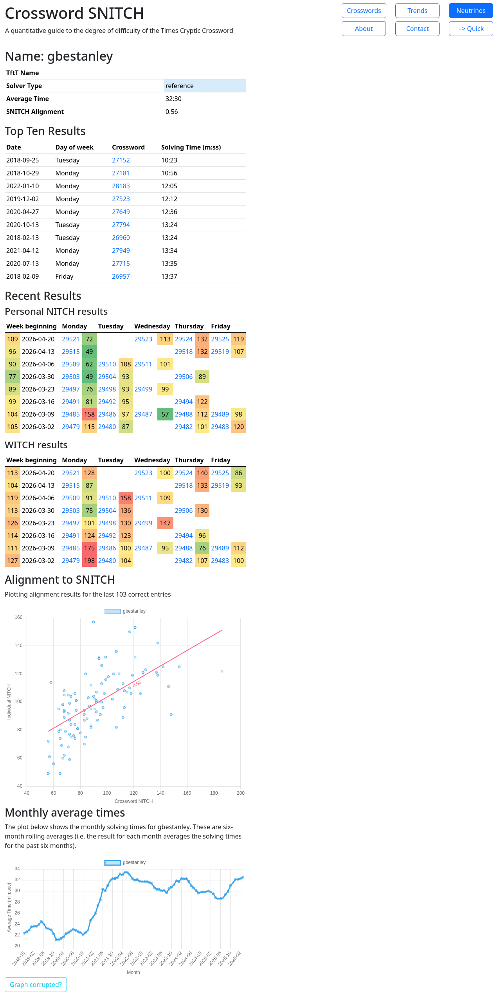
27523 (121, 199)
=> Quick (471, 28)
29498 (107, 389)
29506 (184, 376)
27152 (121, 160)
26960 (121, 237)
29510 (107, 364)
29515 (71, 351)
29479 (71, 426)
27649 (121, 211)
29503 (71, 376)
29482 (184, 426)
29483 (220, 426)
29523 (143, 339)
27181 (121, 173)
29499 (143, 389)
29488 (184, 414)
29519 (220, 351)
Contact (417, 28)
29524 (184, 339)
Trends (417, 10)
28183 (121, 186)
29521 (71, 339)
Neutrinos (471, 10)
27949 (121, 250)
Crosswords (364, 10)
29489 (220, 414)
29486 (107, 414)
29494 (184, 401)
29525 (220, 339)
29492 (107, 401)
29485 (71, 414)
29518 (184, 351)
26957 (121, 276)
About (364, 28)
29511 (143, 364)
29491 (71, 401)
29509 (71, 364)
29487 (143, 414)
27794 (121, 224)
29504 (107, 376)
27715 (121, 263)
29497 (71, 389)
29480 (107, 426)
